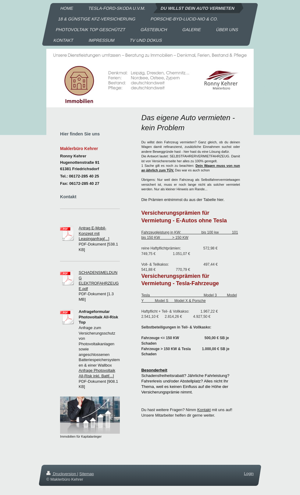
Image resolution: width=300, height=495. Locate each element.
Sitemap (86, 474)
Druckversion (61, 474)
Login (249, 473)
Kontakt (204, 409)
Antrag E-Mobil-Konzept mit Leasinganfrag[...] (94, 233)
